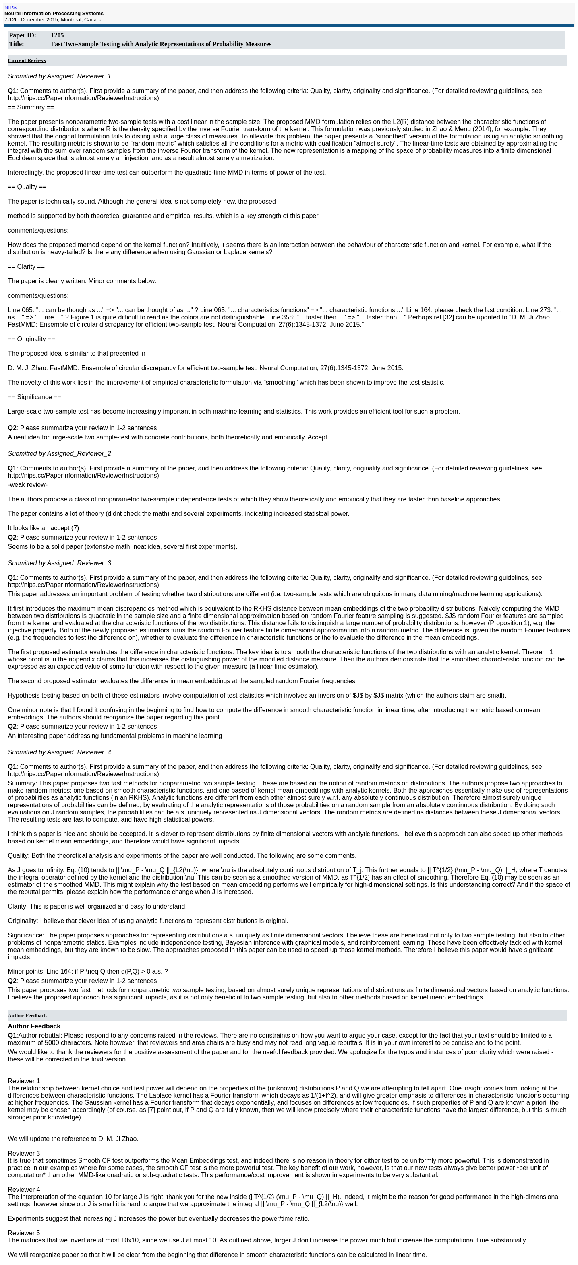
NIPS (10, 7)
